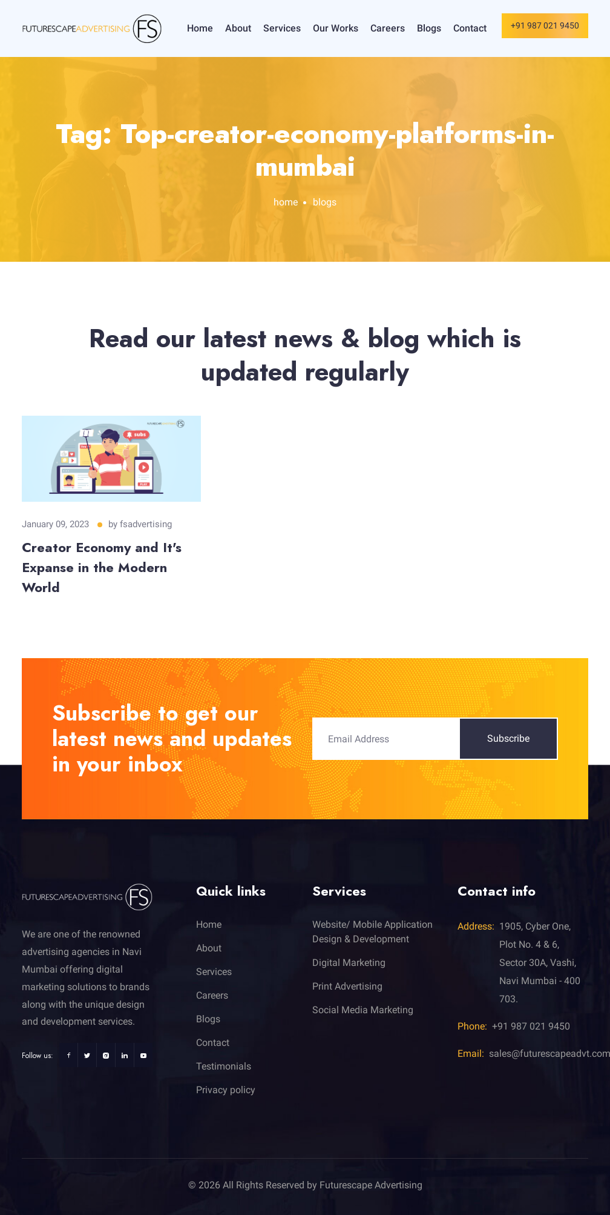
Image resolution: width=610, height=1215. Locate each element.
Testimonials (223, 1066)
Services (282, 28)
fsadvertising (146, 524)
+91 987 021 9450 (545, 25)
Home (200, 28)
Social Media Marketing (362, 1010)
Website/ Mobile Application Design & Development (372, 932)
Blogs (429, 28)
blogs (324, 202)
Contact (470, 28)
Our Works (335, 28)
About (238, 28)
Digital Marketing (348, 962)
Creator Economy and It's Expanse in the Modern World (102, 567)
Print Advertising (347, 986)
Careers (387, 28)
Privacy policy (225, 1090)
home (286, 202)
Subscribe (508, 738)
